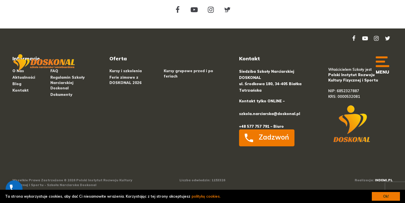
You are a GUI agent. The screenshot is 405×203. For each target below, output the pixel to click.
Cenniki (263, 10)
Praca (324, 10)
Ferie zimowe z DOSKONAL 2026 (125, 80)
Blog (304, 10)
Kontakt (371, 24)
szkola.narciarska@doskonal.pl (269, 113)
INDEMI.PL (384, 180)
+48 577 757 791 (94, 10)
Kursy (285, 10)
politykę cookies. (206, 196)
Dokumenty (61, 94)
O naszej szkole (231, 10)
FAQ (344, 10)
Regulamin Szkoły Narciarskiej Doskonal (67, 82)
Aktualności (23, 77)
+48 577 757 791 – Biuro (261, 126)
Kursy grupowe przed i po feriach (188, 73)
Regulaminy (368, 10)
